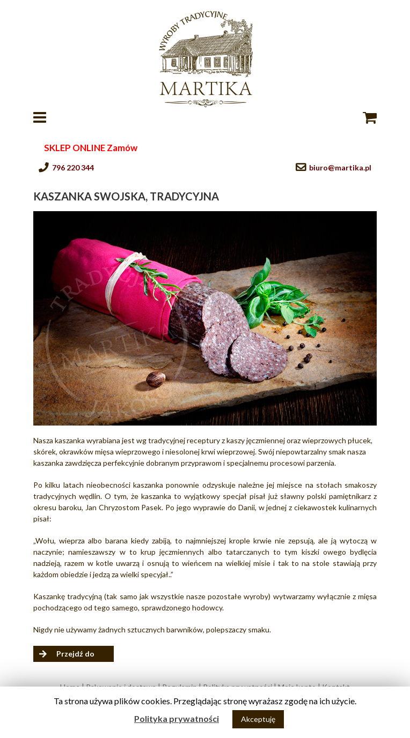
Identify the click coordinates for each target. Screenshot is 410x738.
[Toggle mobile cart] (370, 117)
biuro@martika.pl (340, 167)
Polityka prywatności (176, 718)
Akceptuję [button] (258, 719)
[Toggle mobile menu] (40, 117)
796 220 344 (73, 167)
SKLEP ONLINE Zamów (90, 147)
